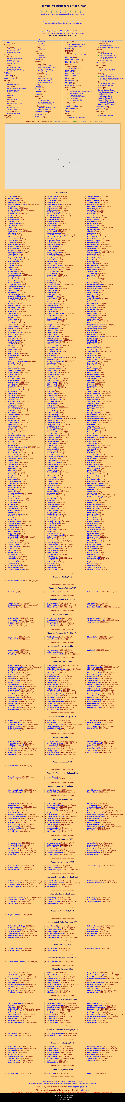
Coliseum (10, 95)
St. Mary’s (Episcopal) (106, 41)
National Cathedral (105, 98)
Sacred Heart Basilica (44, 80)
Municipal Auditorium (44, 75)
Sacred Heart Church (106, 104)
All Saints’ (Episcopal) (14, 49)
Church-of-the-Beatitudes (15, 58)
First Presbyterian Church (46, 66)
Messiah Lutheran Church (107, 76)
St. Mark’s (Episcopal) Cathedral (109, 47)
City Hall (40, 43)
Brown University (74, 104)
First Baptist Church (13, 50)
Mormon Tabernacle (106, 45)
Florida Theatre (12, 91)
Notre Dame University (45, 79)
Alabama (7, 42)
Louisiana (38, 91)
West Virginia (102, 106)
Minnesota (39, 116)
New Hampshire (72, 60)
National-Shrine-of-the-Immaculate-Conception (107, 101)
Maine (37, 94)
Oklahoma (69, 80)
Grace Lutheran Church (14, 62)
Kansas (37, 87)
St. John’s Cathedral (75, 68)
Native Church (42, 57)
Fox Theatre (42, 45)
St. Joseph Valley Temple (46, 82)
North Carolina (71, 73)
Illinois (37, 59)
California (8, 73)
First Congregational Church (108, 55)
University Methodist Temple (108, 71)
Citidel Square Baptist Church (47, 107)
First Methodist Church (14, 52)
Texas (67, 111)
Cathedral (41, 55)
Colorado (8, 76)
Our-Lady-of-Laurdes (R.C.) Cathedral (111, 78)
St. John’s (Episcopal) (75, 46)
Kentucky (38, 89)
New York (69, 71)
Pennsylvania (71, 85)
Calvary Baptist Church (106, 90)
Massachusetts (41, 112)
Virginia (99, 63)
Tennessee (70, 109)
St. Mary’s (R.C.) (12, 63)
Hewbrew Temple (104, 94)
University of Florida (13, 84)
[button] (42, 137)
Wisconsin (100, 109)
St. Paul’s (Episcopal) (106, 60)
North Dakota (71, 76)
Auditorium (41, 41)
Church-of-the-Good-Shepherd (16, 88)
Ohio (67, 78)
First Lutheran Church (75, 95)
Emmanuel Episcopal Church (47, 102)
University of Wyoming (106, 115)
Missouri (69, 48)
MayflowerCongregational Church (79, 55)
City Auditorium (12, 99)
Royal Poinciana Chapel (14, 103)
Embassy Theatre (43, 100)
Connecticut (9, 78)
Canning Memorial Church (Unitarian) (80, 91)
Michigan (38, 114)
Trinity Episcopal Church (45, 71)
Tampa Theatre (12, 109)
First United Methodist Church (47, 67)
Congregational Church (76, 93)
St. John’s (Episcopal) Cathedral (109, 80)
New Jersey (70, 62)
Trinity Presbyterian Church (15, 71)
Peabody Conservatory (45, 104)
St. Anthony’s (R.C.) (106, 58)
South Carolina (71, 106)
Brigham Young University (77, 117)
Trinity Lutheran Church (45, 109)
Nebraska (69, 57)
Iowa (36, 84)
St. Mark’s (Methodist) (45, 69)
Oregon (68, 83)
